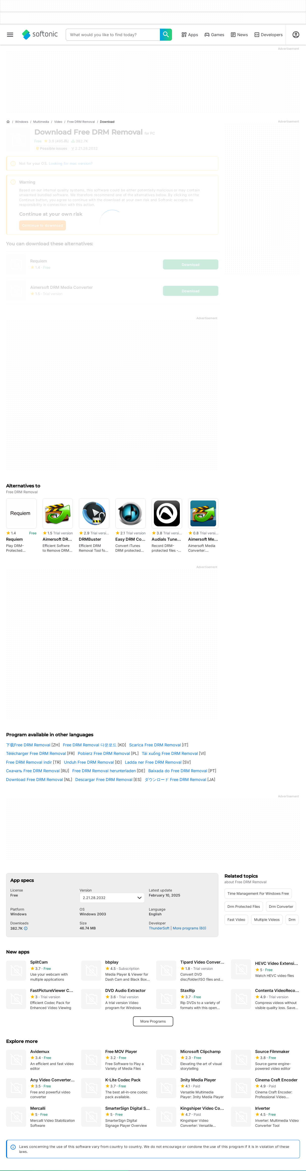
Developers (268, 35)
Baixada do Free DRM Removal (177, 770)
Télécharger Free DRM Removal (36, 753)
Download (94, 132)
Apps (189, 35)
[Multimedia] (41, 122)
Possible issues (51, 148)
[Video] (58, 122)
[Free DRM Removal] (81, 122)
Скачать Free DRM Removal (33, 770)
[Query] (113, 35)
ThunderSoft (159, 928)
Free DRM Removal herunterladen (104, 770)
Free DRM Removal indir (29, 762)
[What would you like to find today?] (166, 35)
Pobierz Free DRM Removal (104, 753)
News (239, 35)
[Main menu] (10, 35)
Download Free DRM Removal (34, 779)
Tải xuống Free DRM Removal (170, 753)
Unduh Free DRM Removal (89, 762)
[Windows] (21, 122)
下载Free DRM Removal (28, 744)
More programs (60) (189, 928)
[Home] (8, 122)
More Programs (153, 1021)
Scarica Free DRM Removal (155, 744)
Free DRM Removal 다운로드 (90, 744)
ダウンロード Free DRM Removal (175, 779)
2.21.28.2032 (112, 898)
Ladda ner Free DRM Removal (153, 762)
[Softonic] (40, 35)
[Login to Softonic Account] (296, 35)
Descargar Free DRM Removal (103, 779)
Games (214, 35)
